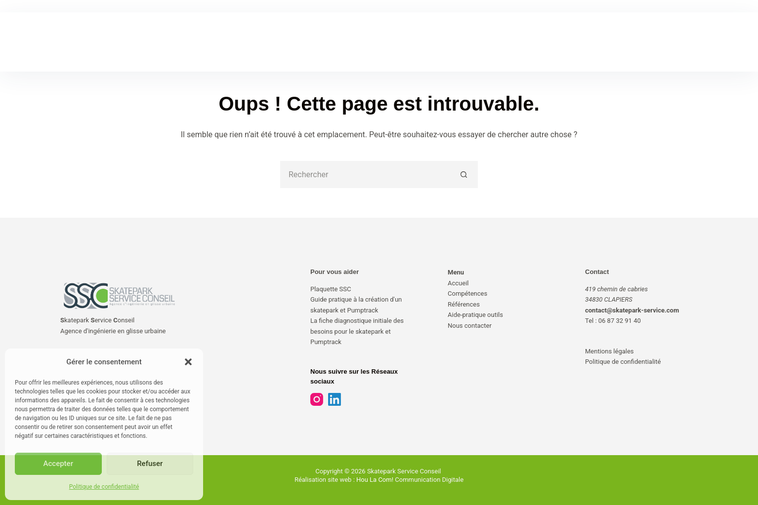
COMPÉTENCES (282, 41)
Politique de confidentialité (104, 486)
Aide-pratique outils (475, 314)
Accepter (58, 463)
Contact (597, 271)
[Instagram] (316, 399)
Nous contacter (470, 325)
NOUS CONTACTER (521, 41)
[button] (188, 362)
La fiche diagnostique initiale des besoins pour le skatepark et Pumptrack (357, 331)
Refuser (150, 463)
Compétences (467, 293)
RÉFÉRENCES (349, 41)
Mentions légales (609, 351)
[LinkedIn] (334, 399)
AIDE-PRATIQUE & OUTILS (431, 41)
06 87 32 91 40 (619, 320)
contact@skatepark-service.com (632, 310)
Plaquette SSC (330, 289)
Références (464, 304)
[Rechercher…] (365, 174)
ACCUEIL (222, 41)
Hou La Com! (374, 479)
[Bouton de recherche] (464, 174)
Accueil (458, 283)
